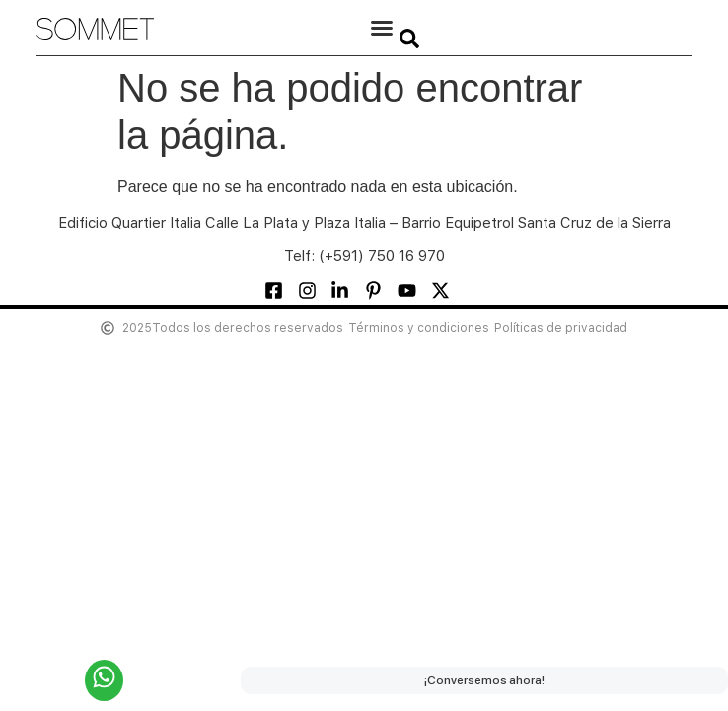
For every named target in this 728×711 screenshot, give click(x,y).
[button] (382, 27)
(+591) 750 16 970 (382, 256)
